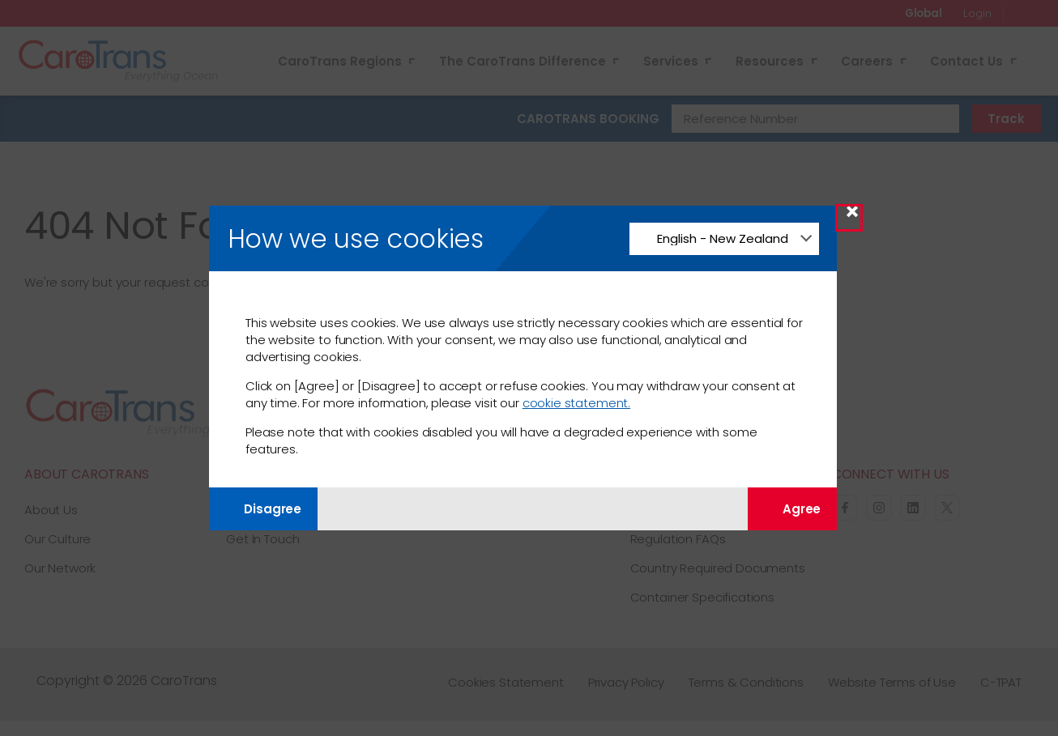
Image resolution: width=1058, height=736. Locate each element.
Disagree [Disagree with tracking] (263, 508)
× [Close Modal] (852, 217)
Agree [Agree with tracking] (792, 508)
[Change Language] (723, 239)
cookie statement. (576, 402)
